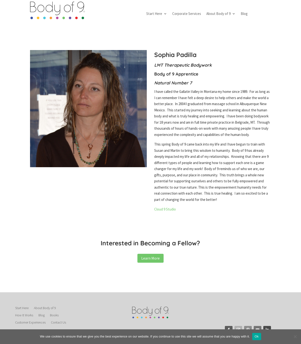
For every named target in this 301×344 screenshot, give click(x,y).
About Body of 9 (218, 14)
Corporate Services (186, 14)
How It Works (24, 315)
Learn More (150, 258)
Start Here (154, 14)
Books (54, 315)
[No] (295, 336)
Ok (257, 336)
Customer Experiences (30, 323)
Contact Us (58, 323)
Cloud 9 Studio (165, 209)
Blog (244, 14)
